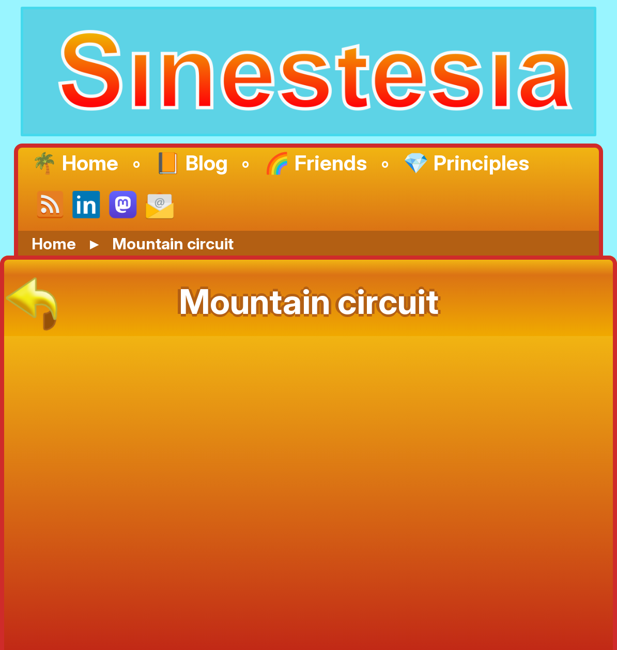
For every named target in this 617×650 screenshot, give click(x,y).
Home (54, 243)
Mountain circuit (173, 243)
